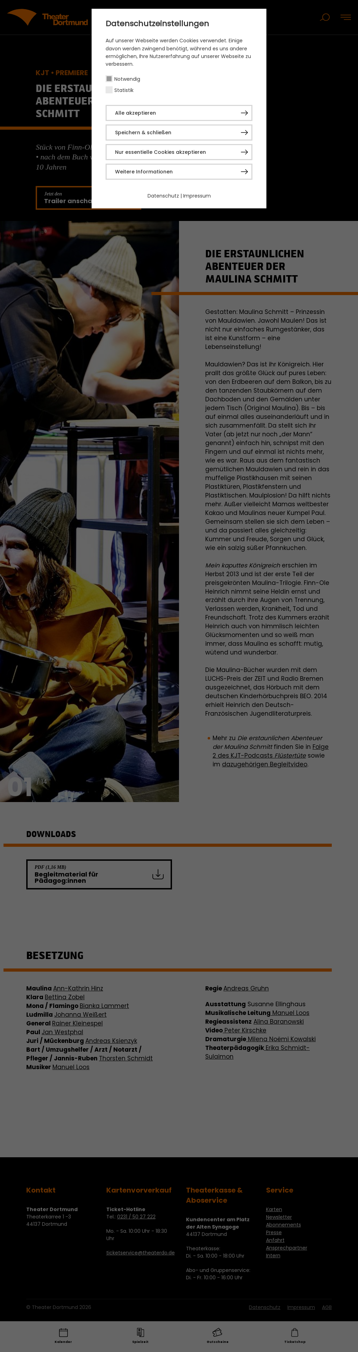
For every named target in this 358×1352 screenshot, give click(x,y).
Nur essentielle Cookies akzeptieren (160, 152)
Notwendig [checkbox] (127, 79)
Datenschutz (163, 195)
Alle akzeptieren (135, 112)
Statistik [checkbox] (124, 90)
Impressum (197, 195)
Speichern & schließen (143, 132)
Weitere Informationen (144, 171)
